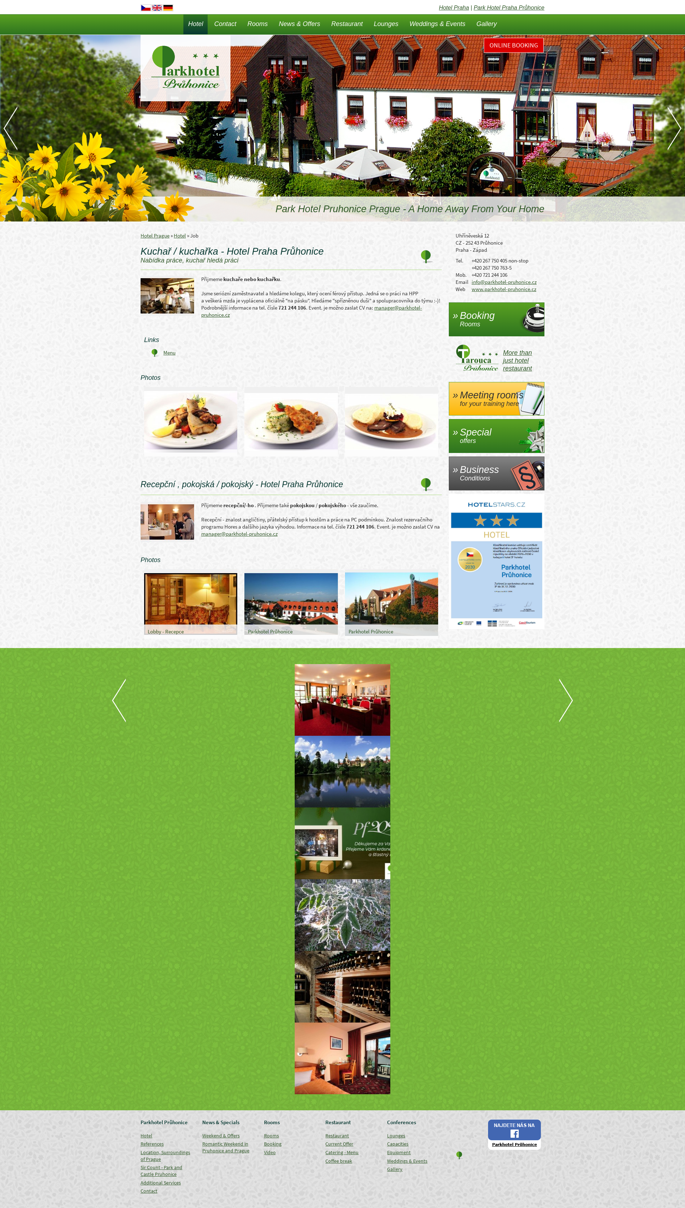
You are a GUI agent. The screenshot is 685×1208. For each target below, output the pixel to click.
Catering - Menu (342, 1152)
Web (460, 289)
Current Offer (339, 1144)
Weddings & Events (438, 23)
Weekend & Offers (221, 1135)
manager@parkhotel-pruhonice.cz (239, 533)
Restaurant (347, 23)
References (152, 1144)
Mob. (461, 274)
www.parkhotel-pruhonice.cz (504, 289)
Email (462, 282)
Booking (272, 1144)
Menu (169, 352)
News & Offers (299, 23)
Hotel (195, 23)
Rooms (258, 23)
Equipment (399, 1152)
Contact (225, 23)
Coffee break (338, 1161)
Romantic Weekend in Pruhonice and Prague (225, 1147)
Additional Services (161, 1182)
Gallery (487, 23)
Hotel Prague (155, 235)
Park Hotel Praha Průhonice (509, 8)
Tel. (459, 260)
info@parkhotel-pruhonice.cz (504, 282)
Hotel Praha (454, 8)
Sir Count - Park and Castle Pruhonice (161, 1170)
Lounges (386, 23)
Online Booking (513, 45)
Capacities (398, 1144)
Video (270, 1152)
